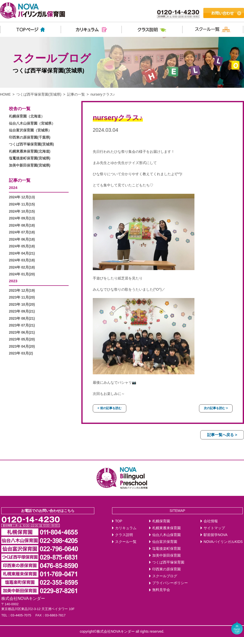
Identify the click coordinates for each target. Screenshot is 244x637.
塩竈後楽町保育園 (166, 549)
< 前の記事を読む (109, 408)
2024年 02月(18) (22, 267)
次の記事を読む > (216, 408)
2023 (13, 281)
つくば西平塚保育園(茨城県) (38, 94)
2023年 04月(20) (22, 346)
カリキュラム (125, 528)
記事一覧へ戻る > (222, 435)
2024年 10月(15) (22, 211)
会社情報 (211, 521)
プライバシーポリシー (170, 583)
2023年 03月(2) (21, 353)
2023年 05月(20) (22, 339)
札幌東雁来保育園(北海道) (29, 151)
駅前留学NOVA (215, 535)
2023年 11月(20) (22, 297)
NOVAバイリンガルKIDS (223, 542)
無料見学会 (161, 590)
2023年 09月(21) (22, 311)
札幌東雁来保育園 (166, 528)
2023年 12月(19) (22, 290)
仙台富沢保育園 (164, 542)
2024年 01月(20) (22, 274)
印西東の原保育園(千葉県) (29, 137)
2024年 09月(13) (22, 218)
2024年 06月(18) (22, 239)
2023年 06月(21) (22, 332)
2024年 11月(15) (22, 204)
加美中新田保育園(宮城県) (29, 165)
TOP (118, 521)
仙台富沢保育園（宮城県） (30, 130)
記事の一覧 (76, 94)
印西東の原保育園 (166, 569)
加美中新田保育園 (166, 555)
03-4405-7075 (21, 615)
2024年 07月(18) (22, 232)
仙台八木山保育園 (166, 535)
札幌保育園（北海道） (26, 116)
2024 (13, 187)
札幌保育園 (161, 521)
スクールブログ (164, 576)
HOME (5, 94)
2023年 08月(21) (22, 318)
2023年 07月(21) (22, 325)
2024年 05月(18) (22, 246)
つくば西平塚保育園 (168, 562)
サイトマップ (214, 528)
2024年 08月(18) (22, 225)
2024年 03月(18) (22, 260)
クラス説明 (124, 535)
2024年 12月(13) (22, 197)
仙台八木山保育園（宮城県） (32, 123)
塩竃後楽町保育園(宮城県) (29, 158)
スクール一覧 (125, 542)
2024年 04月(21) (22, 253)
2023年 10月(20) (22, 304)
